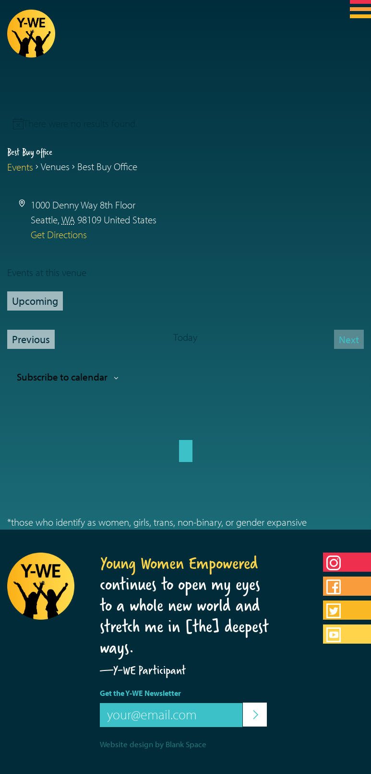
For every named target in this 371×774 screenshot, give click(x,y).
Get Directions (59, 234)
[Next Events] (349, 339)
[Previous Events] (31, 339)
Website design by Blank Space (153, 744)
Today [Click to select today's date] (185, 337)
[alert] (80, 123)
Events (20, 167)
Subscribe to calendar (62, 376)
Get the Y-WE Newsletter (140, 693)
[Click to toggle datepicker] (35, 301)
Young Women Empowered (179, 563)
